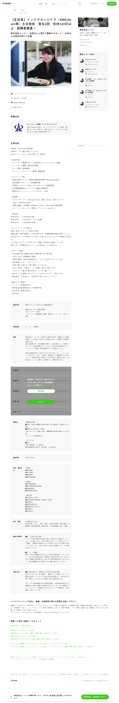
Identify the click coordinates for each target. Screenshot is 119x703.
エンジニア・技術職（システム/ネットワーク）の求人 (29, 643)
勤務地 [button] (47, 4)
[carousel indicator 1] (21, 87)
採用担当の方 (94, 4)
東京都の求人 (15, 625)
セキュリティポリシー (50, 674)
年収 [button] (53, 4)
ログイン (103, 4)
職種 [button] (40, 4)
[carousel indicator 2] (41, 87)
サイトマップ (94, 674)
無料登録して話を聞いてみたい (95, 697)
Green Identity (103, 674)
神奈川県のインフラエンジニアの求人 (23, 636)
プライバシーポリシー (36, 674)
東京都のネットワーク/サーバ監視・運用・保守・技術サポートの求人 (34, 633)
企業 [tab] (15, 10)
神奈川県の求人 (26, 625)
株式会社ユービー (83, 657)
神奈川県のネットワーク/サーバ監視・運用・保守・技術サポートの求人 (35, 639)
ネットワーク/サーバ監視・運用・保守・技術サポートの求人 (71, 646)
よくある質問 (84, 674)
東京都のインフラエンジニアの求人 (23, 630)
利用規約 (76, 674)
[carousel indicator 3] (61, 87)
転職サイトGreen (16, 657)
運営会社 (25, 674)
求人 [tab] (23, 10)
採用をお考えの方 (16, 674)
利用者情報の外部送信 (65, 674)
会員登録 (112, 4)
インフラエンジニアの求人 (60, 643)
